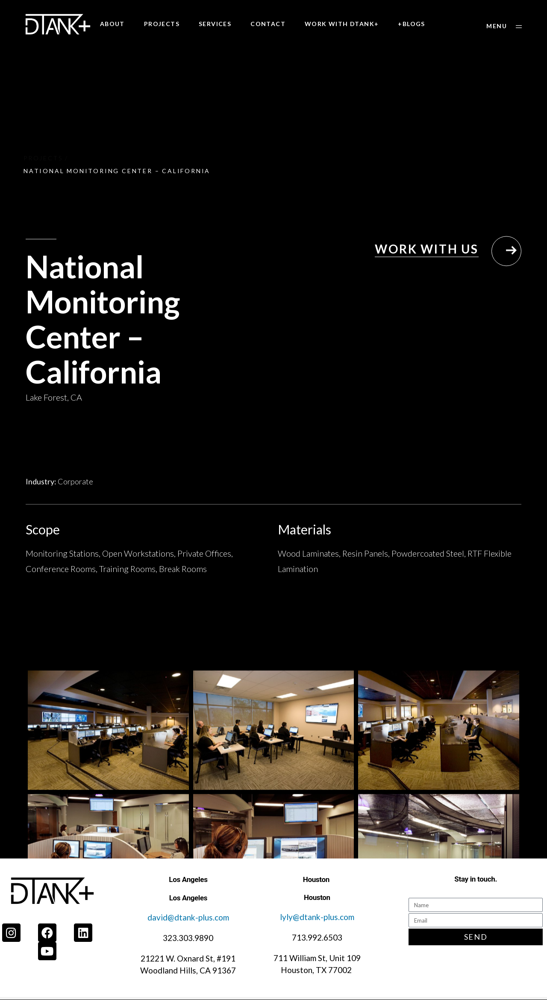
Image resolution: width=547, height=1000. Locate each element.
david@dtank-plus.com (188, 917)
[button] (504, 26)
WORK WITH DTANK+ (342, 24)
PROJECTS (161, 24)
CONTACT (267, 24)
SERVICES (215, 24)
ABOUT (112, 24)
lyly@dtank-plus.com (317, 917)
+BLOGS (411, 24)
